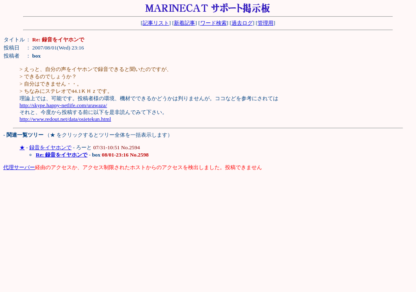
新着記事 (184, 23)
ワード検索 (213, 23)
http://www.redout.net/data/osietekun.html (65, 119)
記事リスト (156, 23)
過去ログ (242, 23)
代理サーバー (19, 167)
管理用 (265, 23)
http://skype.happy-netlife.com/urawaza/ (63, 105)
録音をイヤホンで (50, 147)
